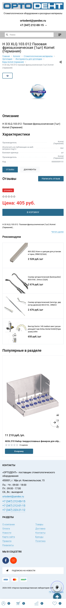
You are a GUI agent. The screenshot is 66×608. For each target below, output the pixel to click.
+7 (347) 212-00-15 (32, 25)
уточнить (8, 190)
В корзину (18, 451)
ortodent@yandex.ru (33, 20)
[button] (54, 422)
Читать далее (57, 232)
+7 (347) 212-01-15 (13, 505)
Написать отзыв (51, 178)
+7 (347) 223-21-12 (13, 509)
